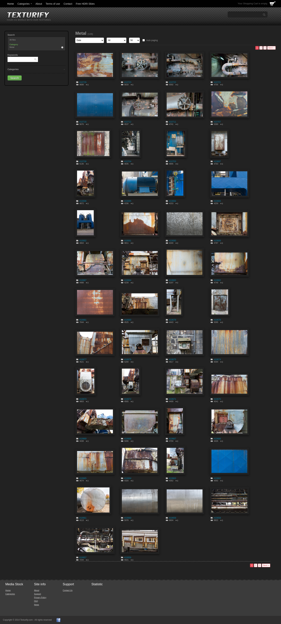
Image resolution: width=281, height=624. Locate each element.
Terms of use (53, 3)
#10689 (217, 240)
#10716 (82, 122)
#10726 (82, 82)
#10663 (172, 478)
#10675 (172, 359)
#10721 (217, 82)
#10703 (172, 161)
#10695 (127, 201)
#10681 (82, 320)
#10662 (217, 478)
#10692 (82, 240)
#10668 (127, 438)
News (36, 605)
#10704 (127, 161)
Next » (271, 48)
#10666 (217, 438)
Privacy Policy (40, 597)
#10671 (172, 399)
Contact (68, 3)
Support (37, 594)
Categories (24, 3)
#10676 (127, 359)
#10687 (82, 280)
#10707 (217, 122)
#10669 (82, 438)
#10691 (127, 240)
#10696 (82, 201)
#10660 (127, 518)
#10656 (127, 557)
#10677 (82, 359)
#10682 (217, 280)
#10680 (127, 320)
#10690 (172, 240)
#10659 (172, 518)
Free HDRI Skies (85, 3)
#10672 (127, 399)
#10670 (217, 399)
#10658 (217, 518)
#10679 (172, 320)
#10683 (172, 280)
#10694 (172, 201)
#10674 (217, 359)
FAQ (36, 601)
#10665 (82, 478)
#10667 (172, 438)
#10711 (172, 122)
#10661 (82, 518)
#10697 (217, 161)
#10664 (127, 478)
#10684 (127, 280)
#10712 (127, 122)
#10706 (82, 161)
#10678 (217, 320)
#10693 (217, 201)
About (38, 3)
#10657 (82, 557)
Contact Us (67, 590)
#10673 (82, 399)
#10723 (127, 82)
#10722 (172, 82)
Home (10, 3)
